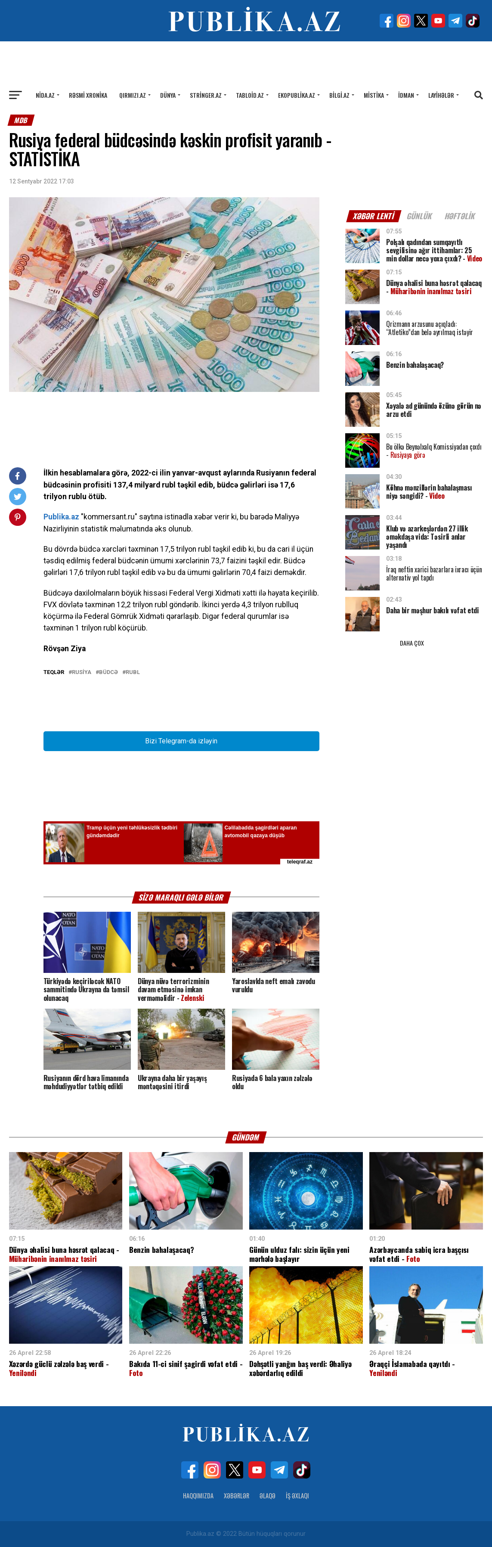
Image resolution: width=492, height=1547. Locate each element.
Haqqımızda (198, 1495)
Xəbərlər (236, 1495)
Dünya (168, 94)
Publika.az (61, 517)
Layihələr (441, 94)
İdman (406, 94)
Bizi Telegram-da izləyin (181, 741)
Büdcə (108, 672)
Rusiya (81, 672)
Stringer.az (206, 94)
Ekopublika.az (296, 94)
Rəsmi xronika (88, 94)
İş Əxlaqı (297, 1495)
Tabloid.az (250, 94)
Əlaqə (267, 1495)
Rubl (133, 672)
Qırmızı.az (132, 94)
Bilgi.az (339, 94)
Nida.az (45, 94)
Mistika (374, 94)
